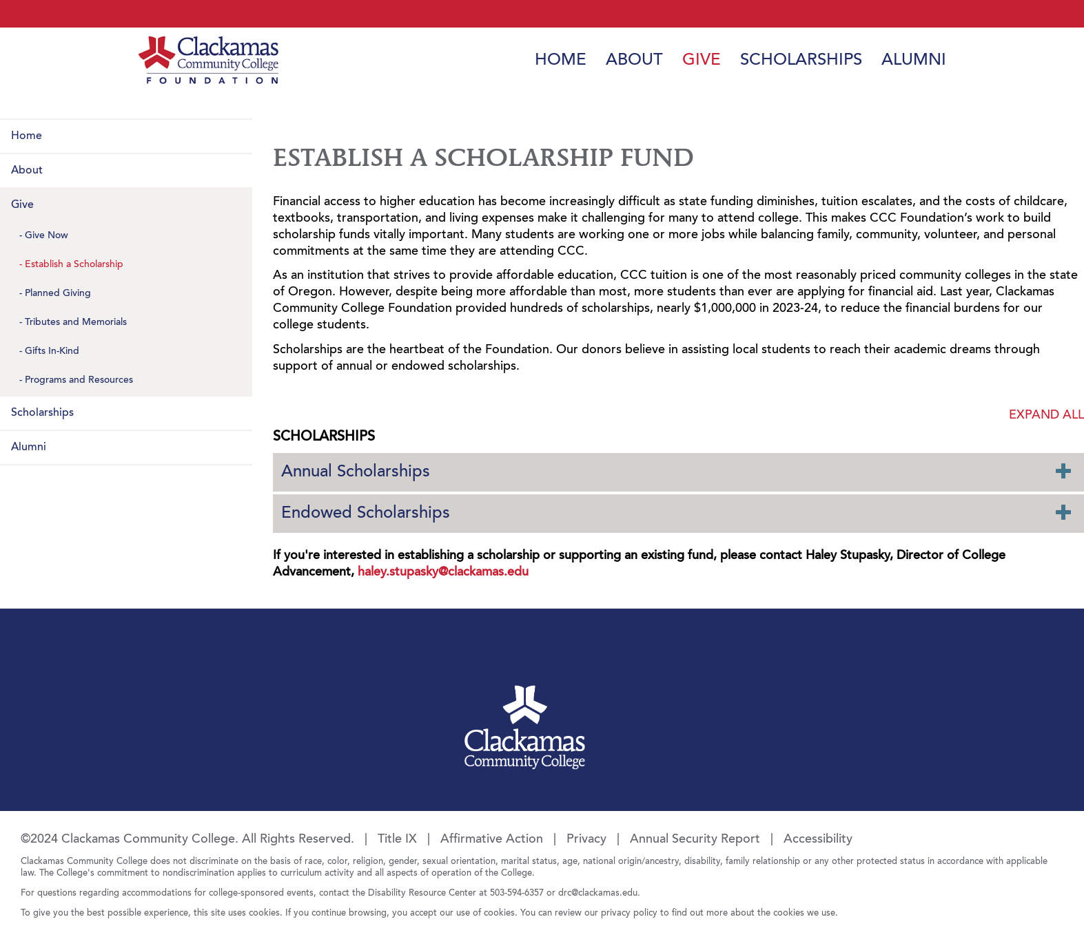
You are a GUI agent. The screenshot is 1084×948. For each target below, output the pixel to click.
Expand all (1046, 416)
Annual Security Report (695, 840)
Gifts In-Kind (52, 352)
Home (560, 60)
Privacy (586, 840)
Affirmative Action (491, 840)
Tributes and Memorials (76, 323)
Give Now (46, 236)
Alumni (913, 60)
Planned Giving (58, 294)
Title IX (397, 840)
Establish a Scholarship (74, 265)
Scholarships (801, 60)
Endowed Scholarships (676, 512)
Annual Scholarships (676, 471)
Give (701, 60)
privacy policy (629, 913)
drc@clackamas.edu (597, 893)
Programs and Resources (79, 381)
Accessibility (818, 840)
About (634, 60)
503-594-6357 (517, 893)
